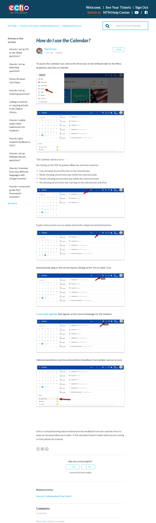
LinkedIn (47, 449)
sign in (45, 521)
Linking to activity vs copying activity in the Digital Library (18, 107)
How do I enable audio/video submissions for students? (17, 125)
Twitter (42, 449)
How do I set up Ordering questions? (19, 92)
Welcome (93, 7)
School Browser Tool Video (17, 81)
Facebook (38, 449)
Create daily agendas (47, 314)
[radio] (72, 467)
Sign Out (141, 7)
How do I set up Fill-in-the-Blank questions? (19, 52)
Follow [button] (118, 49)
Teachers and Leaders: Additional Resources (39, 26)
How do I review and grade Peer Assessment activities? (19, 191)
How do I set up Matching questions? (17, 67)
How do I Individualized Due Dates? (54, 496)
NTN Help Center (116, 12)
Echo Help (12, 26)
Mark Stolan (50, 49)
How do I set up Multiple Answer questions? (17, 157)
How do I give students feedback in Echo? (19, 142)
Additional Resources (71, 26)
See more (12, 203)
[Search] (125, 26)
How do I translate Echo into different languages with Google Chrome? (18, 173)
